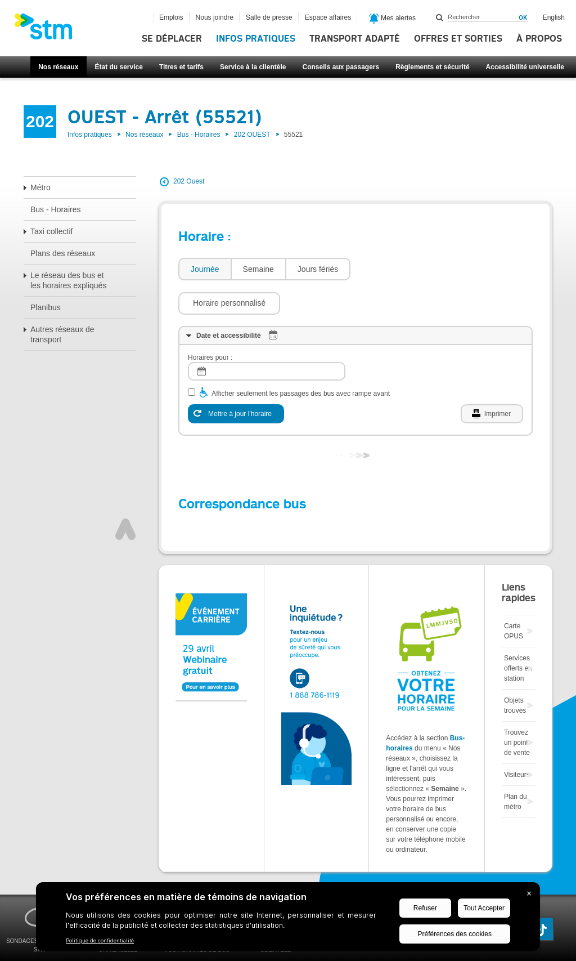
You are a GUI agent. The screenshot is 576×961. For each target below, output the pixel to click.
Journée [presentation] (205, 269)
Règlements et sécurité (432, 67)
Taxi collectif (51, 231)
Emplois (171, 17)
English (554, 17)
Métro (40, 187)
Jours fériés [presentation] (318, 269)
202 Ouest (188, 181)
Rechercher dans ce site (440, 17)
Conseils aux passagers (340, 67)
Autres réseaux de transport (62, 334)
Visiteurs (517, 741)
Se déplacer (172, 39)
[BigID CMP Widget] (288, 919)
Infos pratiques (255, 39)
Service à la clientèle (253, 67)
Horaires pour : (210, 324)
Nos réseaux (58, 67)
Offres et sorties (458, 39)
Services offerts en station (518, 634)
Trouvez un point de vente (517, 709)
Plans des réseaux (62, 253)
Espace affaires (328, 17)
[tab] (204, 269)
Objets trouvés (515, 672)
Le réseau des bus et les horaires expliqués (68, 280)
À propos (539, 39)
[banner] (49, 30)
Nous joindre (214, 17)
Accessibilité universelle (525, 67)
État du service (119, 67)
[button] (407, 269)
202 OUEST (252, 134)
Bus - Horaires (198, 134)
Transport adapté (354, 39)
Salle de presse (269, 17)
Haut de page (125, 495)
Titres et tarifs (181, 67)
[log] (266, 337)
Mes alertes (392, 19)
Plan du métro (515, 768)
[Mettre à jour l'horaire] (236, 380)
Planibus (45, 307)
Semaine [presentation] (258, 269)
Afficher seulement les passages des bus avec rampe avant (301, 360)
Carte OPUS (513, 597)
